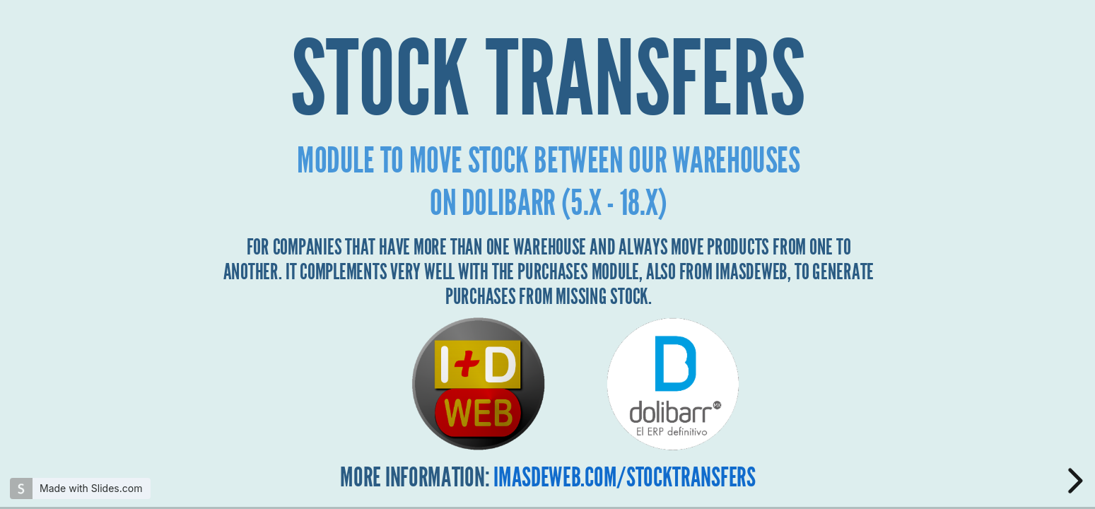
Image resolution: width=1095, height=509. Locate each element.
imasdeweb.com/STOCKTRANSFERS (624, 478)
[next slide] (1073, 480)
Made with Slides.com (91, 488)
